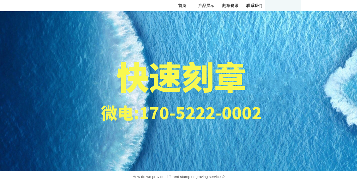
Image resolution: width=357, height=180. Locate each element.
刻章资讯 (230, 6)
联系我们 (254, 6)
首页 (182, 6)
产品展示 (206, 6)
